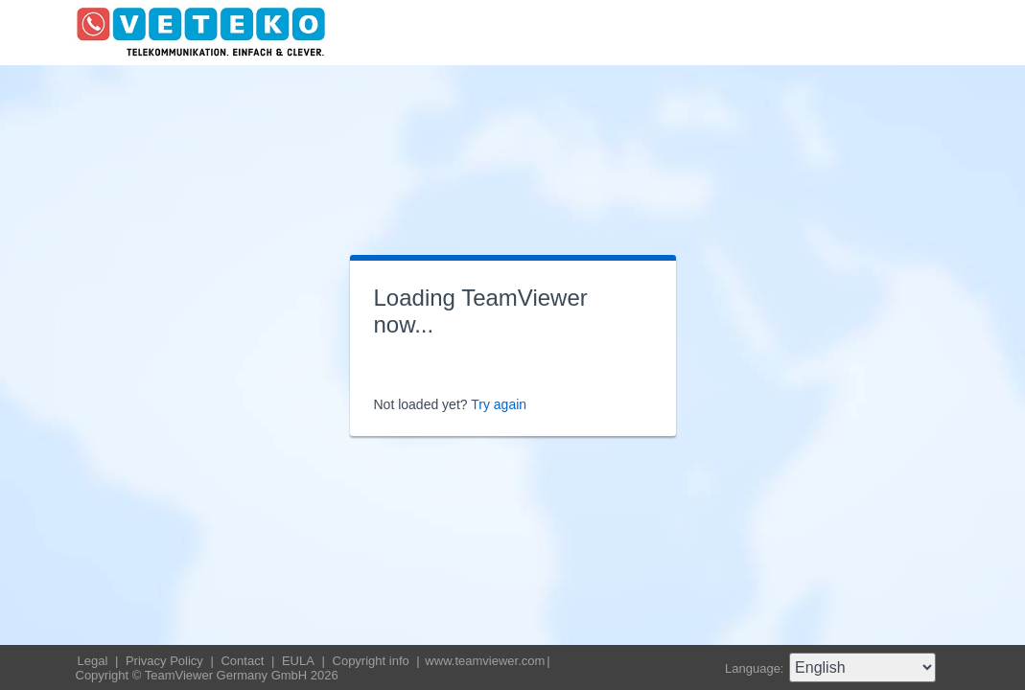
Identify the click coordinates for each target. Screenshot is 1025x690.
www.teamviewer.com (485, 661)
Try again (498, 404)
